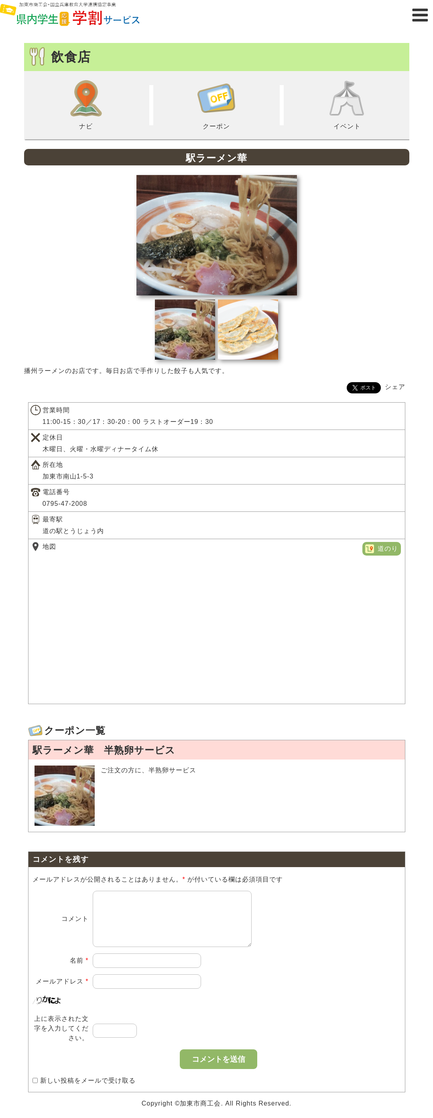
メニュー (420, 15)
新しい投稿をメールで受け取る (88, 1090)
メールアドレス (62, 991)
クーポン (216, 104)
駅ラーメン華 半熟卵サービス (104, 750)
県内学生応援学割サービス (80, 15)
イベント (347, 104)
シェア (395, 386)
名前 (79, 970)
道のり (388, 548)
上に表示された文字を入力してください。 (61, 1038)
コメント (75, 923)
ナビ (86, 104)
